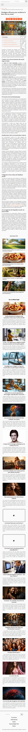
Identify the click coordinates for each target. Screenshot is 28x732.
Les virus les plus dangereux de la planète (14, 701)
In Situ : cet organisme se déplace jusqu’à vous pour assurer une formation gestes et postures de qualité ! (14, 344)
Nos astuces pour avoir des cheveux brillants (14, 497)
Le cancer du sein (14, 676)
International (14, 719)
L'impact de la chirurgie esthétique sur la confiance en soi (14, 444)
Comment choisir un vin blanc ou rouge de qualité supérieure (12, 278)
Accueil (2, 8)
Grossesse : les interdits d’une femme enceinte (14, 601)
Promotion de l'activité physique (8, 40)
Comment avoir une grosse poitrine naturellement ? (14, 549)
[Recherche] (19, 1)
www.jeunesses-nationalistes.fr (15, 205)
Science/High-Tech (14, 724)
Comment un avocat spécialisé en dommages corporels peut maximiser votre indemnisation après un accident (14, 394)
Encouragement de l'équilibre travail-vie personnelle (11, 46)
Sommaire (5, 37)
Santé (6, 8)
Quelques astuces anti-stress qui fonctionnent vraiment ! (14, 628)
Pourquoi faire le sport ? (14, 652)
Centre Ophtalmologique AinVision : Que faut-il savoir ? (14, 575)
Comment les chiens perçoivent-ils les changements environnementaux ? (13, 293)
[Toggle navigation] (2, 4)
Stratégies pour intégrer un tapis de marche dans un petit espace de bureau (14, 366)
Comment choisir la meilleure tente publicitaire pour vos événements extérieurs (13, 250)
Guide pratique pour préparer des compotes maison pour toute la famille (12, 264)
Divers (14, 726)
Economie (14, 717)
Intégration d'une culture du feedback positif (10, 44)
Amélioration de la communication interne (10, 42)
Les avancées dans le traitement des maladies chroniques (14, 418)
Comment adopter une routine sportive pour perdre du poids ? (14, 471)
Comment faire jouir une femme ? (14, 523)
